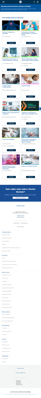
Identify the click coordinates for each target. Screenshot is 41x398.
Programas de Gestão (6, 300)
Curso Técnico (5, 278)
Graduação (4, 281)
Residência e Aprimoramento (8, 287)
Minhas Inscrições (5, 351)
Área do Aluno (5, 341)
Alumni (3, 258)
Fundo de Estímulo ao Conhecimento (9, 264)
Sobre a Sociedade (6, 234)
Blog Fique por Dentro (6, 250)
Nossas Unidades (5, 241)
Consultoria (4, 328)
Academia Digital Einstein (7, 307)
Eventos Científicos (6, 304)
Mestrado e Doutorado (6, 294)
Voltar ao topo (21, 205)
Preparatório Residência (7, 284)
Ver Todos (4, 334)
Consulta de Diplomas (6, 348)
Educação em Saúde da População (9, 261)
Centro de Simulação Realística (8, 317)
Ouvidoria (4, 361)
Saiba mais (11, 43)
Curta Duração (5, 297)
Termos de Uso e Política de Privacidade (20, 391)
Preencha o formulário (21, 197)
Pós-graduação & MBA (6, 291)
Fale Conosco (5, 358)
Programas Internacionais (7, 267)
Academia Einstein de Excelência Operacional (11, 247)
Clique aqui (18, 380)
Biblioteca (4, 244)
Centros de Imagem (6, 314)
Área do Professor (5, 345)
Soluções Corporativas (6, 331)
